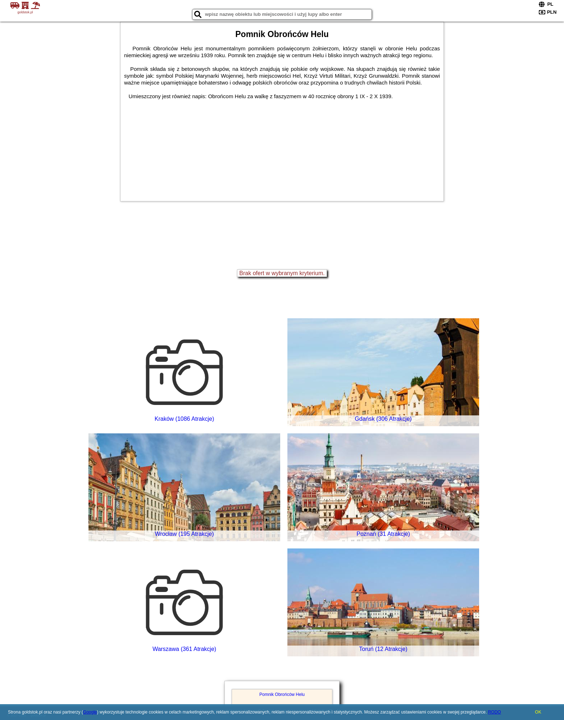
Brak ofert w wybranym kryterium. (281, 273)
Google (90, 712)
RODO (494, 712)
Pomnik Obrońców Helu (282, 694)
